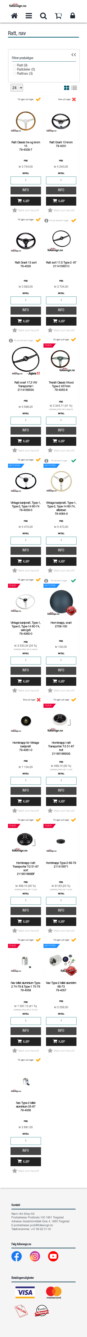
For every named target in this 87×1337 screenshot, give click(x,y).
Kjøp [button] (26, 201)
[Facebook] (20, 1257)
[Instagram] (38, 1257)
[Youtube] (57, 1257)
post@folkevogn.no (41, 1225)
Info (25, 190)
